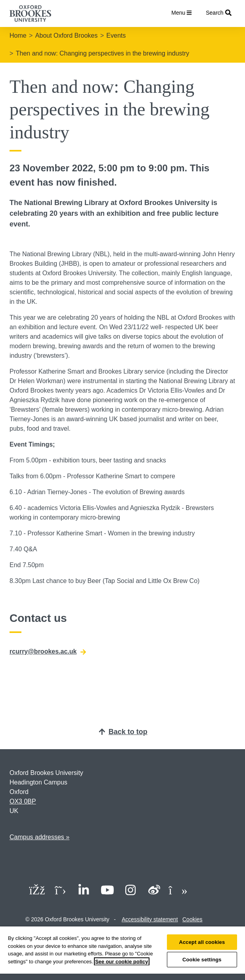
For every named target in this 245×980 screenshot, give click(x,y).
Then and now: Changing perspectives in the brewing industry (102, 53)
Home (18, 35)
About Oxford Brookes (66, 35)
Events (116, 35)
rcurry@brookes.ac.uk (48, 651)
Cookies (192, 919)
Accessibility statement (150, 919)
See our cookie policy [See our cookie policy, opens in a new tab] (121, 962)
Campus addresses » (39, 837)
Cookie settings (202, 960)
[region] (122, 953)
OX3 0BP (23, 801)
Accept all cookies (202, 942)
